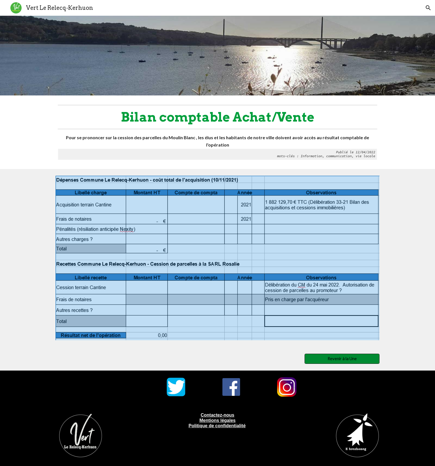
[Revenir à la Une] (342, 358)
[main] (217, 132)
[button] (428, 8)
